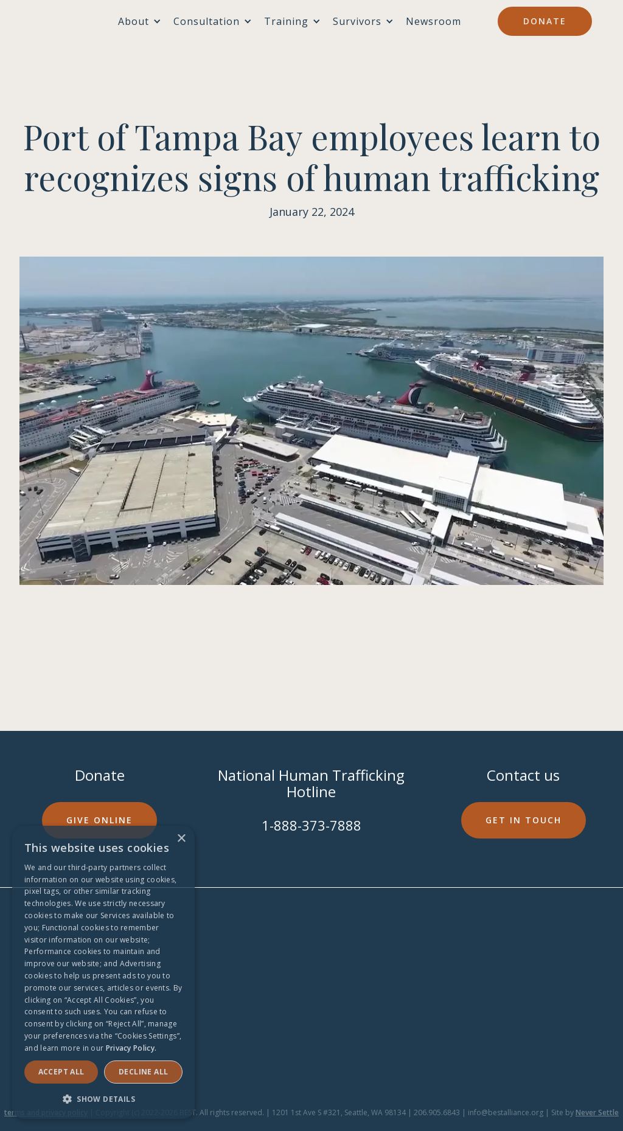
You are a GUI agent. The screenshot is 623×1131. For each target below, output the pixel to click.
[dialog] (103, 972)
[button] (103, 1099)
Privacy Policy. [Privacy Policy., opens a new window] (131, 1048)
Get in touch (524, 820)
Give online (99, 820)
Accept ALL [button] (61, 1072)
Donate (544, 21)
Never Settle (597, 1112)
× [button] (181, 838)
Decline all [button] (143, 1072)
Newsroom (433, 21)
